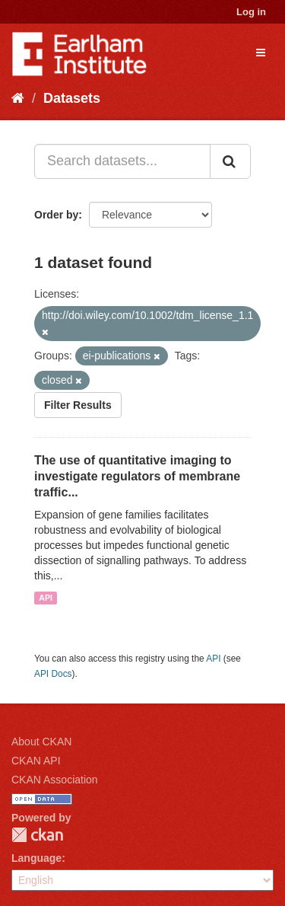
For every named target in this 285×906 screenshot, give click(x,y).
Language (36, 858)
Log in (251, 12)
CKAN (37, 835)
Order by (56, 215)
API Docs (53, 673)
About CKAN (41, 741)
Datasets (71, 98)
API (45, 597)
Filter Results (78, 405)
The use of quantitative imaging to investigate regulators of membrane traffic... (137, 476)
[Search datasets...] (122, 161)
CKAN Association (54, 780)
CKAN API (36, 760)
